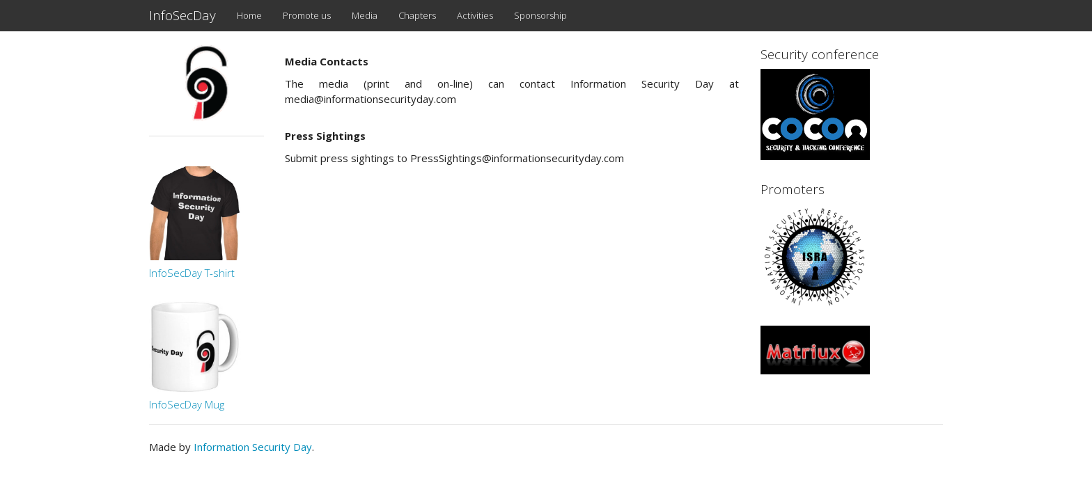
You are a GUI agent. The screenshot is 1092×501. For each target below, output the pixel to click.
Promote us (307, 15)
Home (249, 15)
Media (364, 15)
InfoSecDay (182, 15)
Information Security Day (253, 447)
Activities (475, 15)
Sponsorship (540, 15)
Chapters (417, 15)
